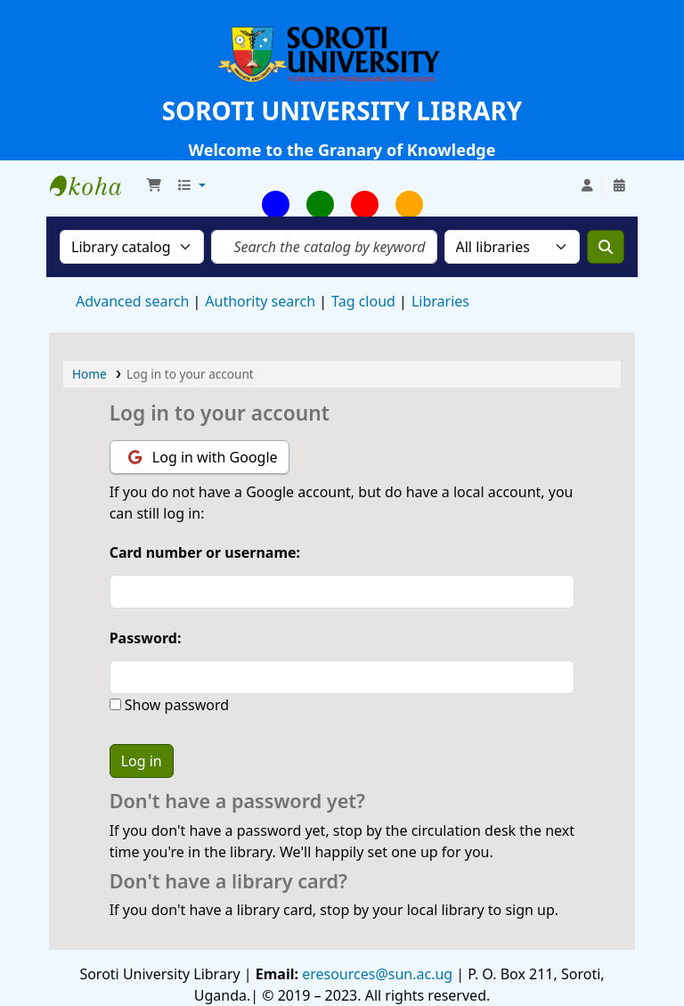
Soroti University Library (94, 185)
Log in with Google (203, 457)
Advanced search (132, 301)
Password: (146, 638)
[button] (154, 185)
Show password (175, 705)
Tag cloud (363, 301)
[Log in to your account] (587, 185)
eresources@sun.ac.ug (375, 974)
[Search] (605, 247)
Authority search (260, 301)
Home (89, 373)
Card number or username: (205, 552)
